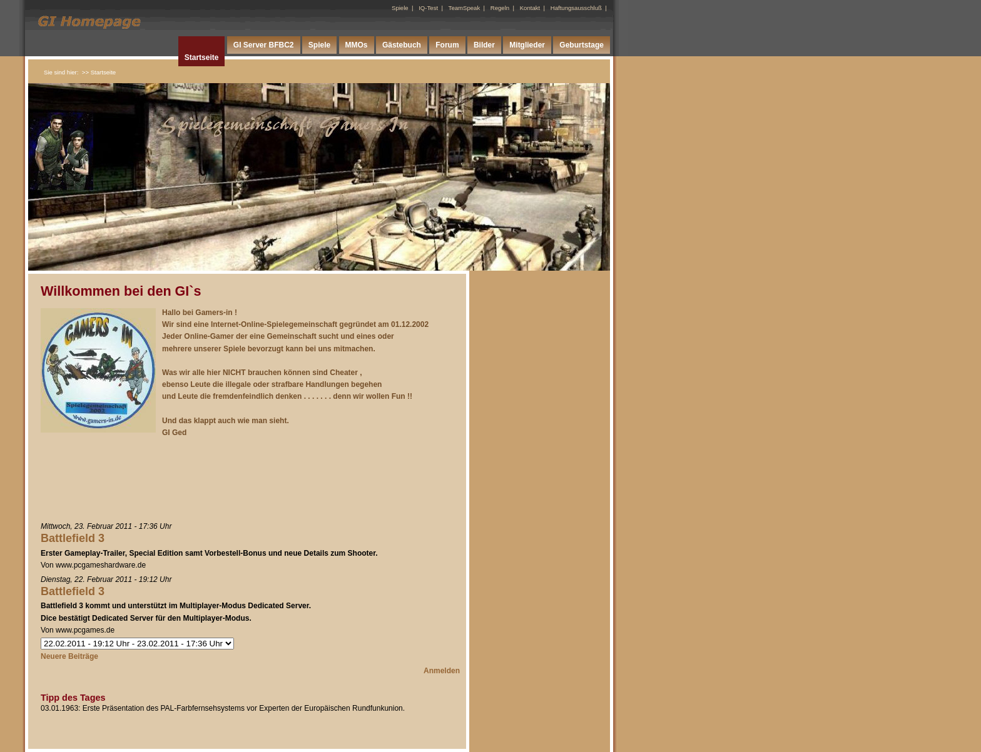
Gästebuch (401, 45)
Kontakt (530, 7)
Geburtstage (581, 45)
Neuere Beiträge (69, 656)
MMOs (356, 45)
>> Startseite (99, 72)
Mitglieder (527, 45)
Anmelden (442, 670)
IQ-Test (428, 7)
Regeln (499, 7)
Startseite (202, 57)
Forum (447, 45)
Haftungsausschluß (576, 7)
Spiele (400, 7)
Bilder (484, 45)
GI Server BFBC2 (263, 45)
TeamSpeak (464, 7)
